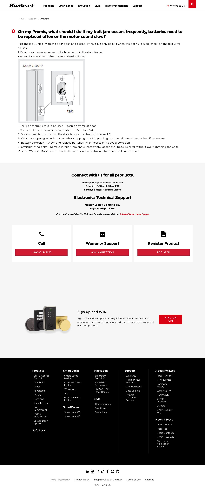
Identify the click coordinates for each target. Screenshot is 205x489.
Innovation (83, 5)
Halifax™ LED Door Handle (102, 390)
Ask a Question (134, 386)
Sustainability (163, 390)
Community (162, 395)
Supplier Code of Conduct (108, 479)
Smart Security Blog (164, 411)
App (66, 393)
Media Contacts (165, 433)
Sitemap (149, 479)
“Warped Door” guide (42, 151)
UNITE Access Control (41, 377)
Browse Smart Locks (72, 399)
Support (137, 5)
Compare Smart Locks (73, 383)
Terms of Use (134, 479)
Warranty (131, 375)
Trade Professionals (116, 5)
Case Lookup (133, 390)
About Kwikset (164, 375)
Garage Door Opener (40, 422)
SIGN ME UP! (170, 319)
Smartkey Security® (100, 377)
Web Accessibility (60, 479)
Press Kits (161, 429)
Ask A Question (102, 252)
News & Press (163, 379)
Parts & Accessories (39, 415)
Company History (161, 385)
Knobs (36, 386)
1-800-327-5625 (41, 252)
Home (21, 19)
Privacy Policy (81, 479)
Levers (37, 395)
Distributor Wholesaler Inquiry (162, 444)
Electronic (38, 399)
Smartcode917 (72, 416)
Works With (70, 389)
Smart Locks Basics (71, 377)
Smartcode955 (72, 412)
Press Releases (164, 424)
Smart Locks (65, 5)
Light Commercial (40, 408)
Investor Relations (161, 400)
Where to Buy (178, 5)
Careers (160, 405)
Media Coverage (165, 437)
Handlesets (39, 390)
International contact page (134, 214)
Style (97, 5)
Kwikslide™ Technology (101, 383)
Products (48, 5)
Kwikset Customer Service (131, 398)
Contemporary (103, 404)
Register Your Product (133, 381)
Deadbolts (38, 382)
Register (163, 252)
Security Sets (40, 403)
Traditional (100, 408)
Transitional (101, 412)
